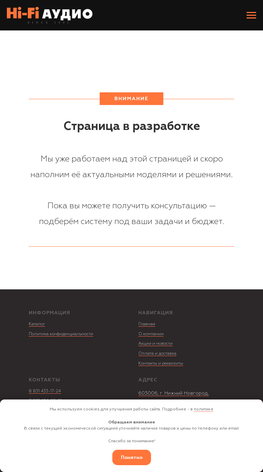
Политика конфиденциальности (61, 334)
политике (203, 409)
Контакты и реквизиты (160, 363)
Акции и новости (155, 343)
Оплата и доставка (157, 353)
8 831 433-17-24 (45, 391)
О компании (151, 334)
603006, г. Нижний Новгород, (173, 393)
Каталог (37, 324)
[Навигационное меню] (251, 15)
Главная (146, 324)
